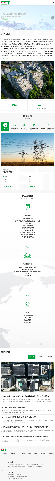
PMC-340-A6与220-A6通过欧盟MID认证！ (14, 407)
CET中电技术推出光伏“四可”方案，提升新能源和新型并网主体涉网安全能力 (26, 396)
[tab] (5, 126)
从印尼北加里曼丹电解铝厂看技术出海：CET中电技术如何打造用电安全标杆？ (24, 427)
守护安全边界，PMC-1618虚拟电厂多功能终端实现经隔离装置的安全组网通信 (24, 437)
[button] (52, 17)
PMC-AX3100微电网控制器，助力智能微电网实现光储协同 (18, 417)
